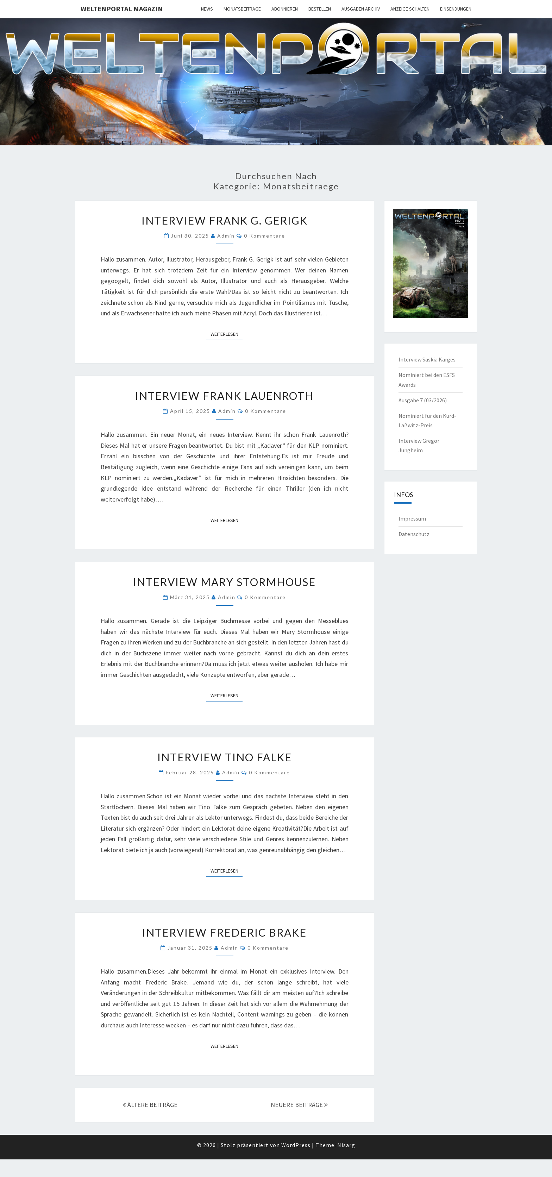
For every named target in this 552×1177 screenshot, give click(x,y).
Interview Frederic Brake (224, 932)
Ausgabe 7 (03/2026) (423, 400)
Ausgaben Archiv (360, 9)
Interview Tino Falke (224, 757)
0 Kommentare (264, 236)
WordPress (295, 1144)
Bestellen (319, 9)
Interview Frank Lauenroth (224, 395)
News (207, 9)
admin (226, 236)
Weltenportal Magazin (122, 8)
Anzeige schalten (409, 9)
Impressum (412, 518)
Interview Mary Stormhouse (224, 581)
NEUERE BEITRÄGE (299, 1105)
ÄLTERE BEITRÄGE (150, 1105)
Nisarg (346, 1144)
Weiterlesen (227, 333)
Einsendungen (455, 9)
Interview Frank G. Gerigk (225, 220)
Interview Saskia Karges (427, 359)
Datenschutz (414, 533)
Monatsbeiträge (242, 9)
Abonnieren (284, 9)
